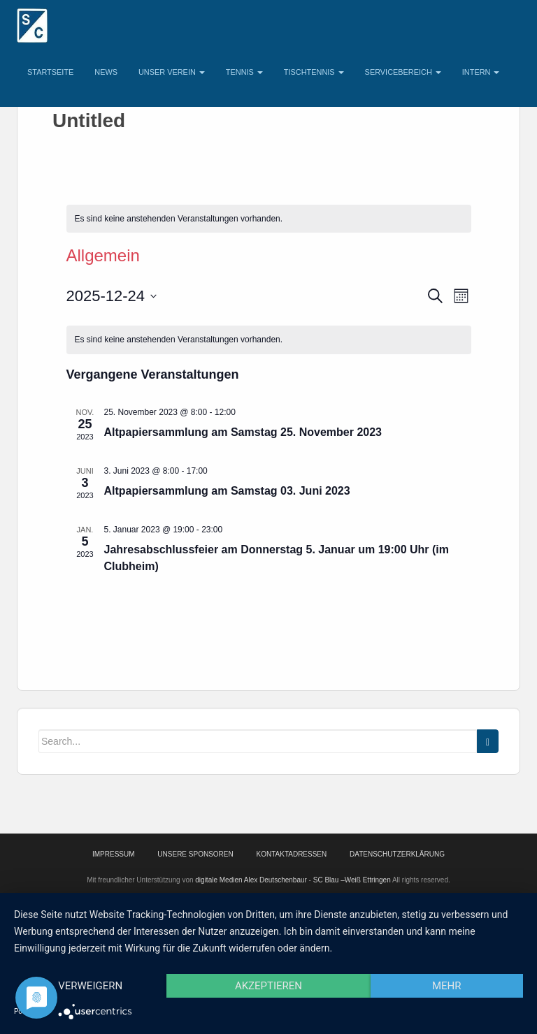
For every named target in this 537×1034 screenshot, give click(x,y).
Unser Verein (171, 72)
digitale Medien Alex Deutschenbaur (251, 880)
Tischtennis (314, 72)
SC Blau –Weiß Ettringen (352, 880)
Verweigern (90, 986)
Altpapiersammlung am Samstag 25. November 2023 (243, 432)
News (105, 72)
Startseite (50, 72)
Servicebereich (403, 72)
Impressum (113, 854)
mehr (446, 986)
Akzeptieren (268, 986)
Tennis (244, 72)
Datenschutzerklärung (397, 854)
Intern (481, 72)
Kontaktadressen (292, 854)
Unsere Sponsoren (195, 854)
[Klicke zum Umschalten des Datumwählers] (111, 295)
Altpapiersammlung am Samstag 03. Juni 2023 (227, 491)
